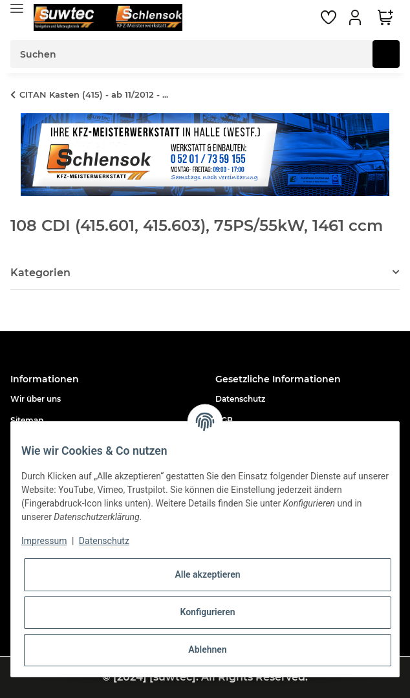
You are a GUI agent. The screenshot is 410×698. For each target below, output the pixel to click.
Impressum (44, 541)
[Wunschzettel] (328, 17)
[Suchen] (191, 54)
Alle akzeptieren (207, 574)
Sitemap (26, 420)
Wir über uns (35, 399)
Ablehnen (207, 649)
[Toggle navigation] (16, 8)
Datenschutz (240, 399)
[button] (357, 17)
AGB (224, 420)
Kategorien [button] (40, 273)
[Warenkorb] (385, 17)
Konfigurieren (207, 612)
